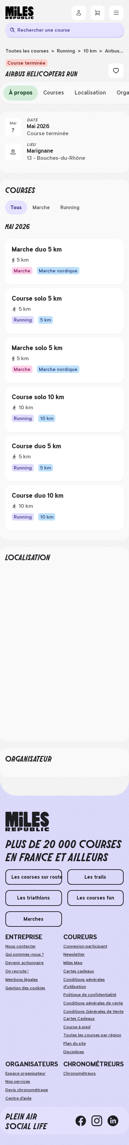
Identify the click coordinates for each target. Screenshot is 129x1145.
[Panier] (97, 12)
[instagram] (99, 1121)
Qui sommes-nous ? (24, 954)
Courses (53, 92)
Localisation (90, 92)
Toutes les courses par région (92, 1035)
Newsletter (74, 954)
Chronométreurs (79, 1073)
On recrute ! (16, 971)
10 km (89, 50)
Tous (16, 207)
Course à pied (76, 1027)
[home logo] (27, 822)
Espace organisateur (25, 1073)
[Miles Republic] (19, 12)
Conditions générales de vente (93, 1003)
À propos (21, 92)
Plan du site (74, 1043)
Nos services (17, 1081)
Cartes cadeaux (78, 971)
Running (66, 50)
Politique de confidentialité (89, 994)
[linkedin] (116, 1121)
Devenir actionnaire (24, 962)
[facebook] (83, 1121)
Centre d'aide (18, 1098)
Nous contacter (20, 946)
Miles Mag (72, 962)
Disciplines (73, 1051)
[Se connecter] (78, 12)
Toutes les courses (27, 50)
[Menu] (116, 12)
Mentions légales (21, 979)
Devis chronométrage (26, 1089)
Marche (41, 207)
